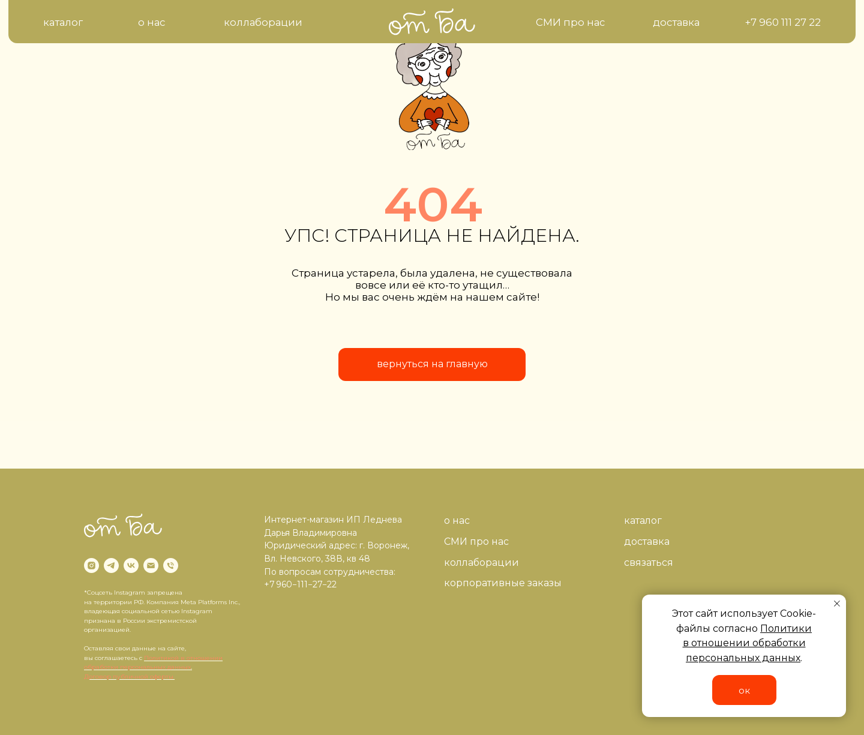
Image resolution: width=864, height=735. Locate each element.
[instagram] (91, 565)
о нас (457, 520)
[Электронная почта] (150, 565)
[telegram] (111, 565)
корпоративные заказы (503, 583)
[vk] (131, 565)
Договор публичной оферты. (129, 676)
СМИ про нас (476, 541)
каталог (643, 520)
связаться (648, 562)
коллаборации (481, 562)
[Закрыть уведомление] (837, 604)
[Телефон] (170, 565)
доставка (647, 541)
